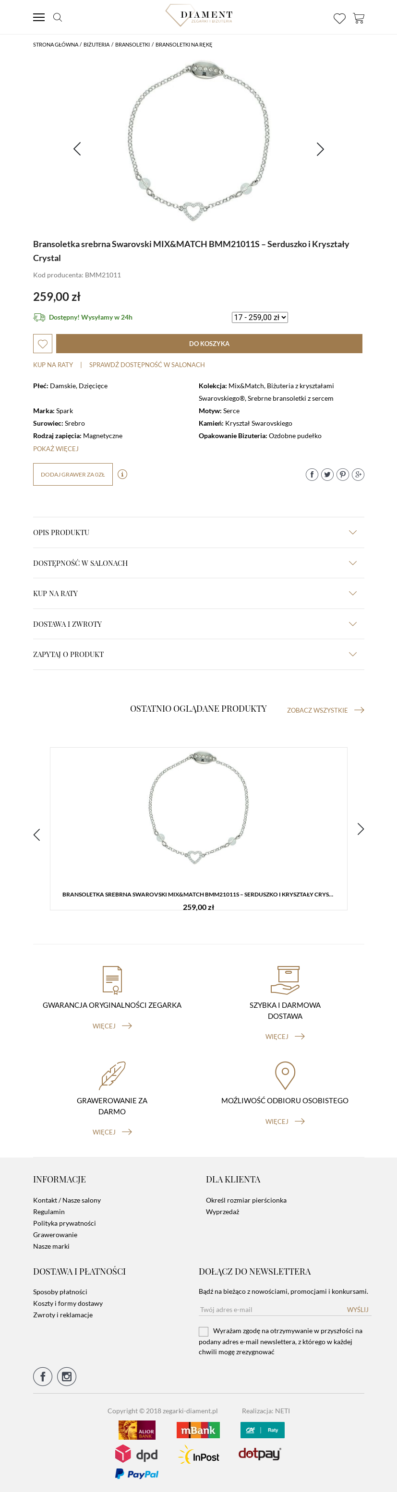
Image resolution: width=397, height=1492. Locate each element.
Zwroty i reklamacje (63, 1315)
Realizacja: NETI (266, 1411)
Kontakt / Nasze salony (67, 1200)
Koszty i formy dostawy (68, 1303)
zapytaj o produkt (195, 654)
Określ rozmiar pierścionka (246, 1200)
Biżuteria (96, 44)
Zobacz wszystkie (325, 710)
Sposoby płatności (60, 1292)
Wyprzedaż (222, 1211)
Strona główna (55, 44)
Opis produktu (195, 532)
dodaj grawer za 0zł (73, 474)
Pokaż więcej (56, 449)
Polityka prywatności (64, 1223)
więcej (112, 1026)
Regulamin (49, 1211)
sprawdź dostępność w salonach (147, 365)
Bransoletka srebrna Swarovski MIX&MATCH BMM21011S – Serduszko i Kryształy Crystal (200, 894)
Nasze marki (51, 1246)
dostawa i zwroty (195, 624)
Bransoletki (132, 44)
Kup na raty (53, 365)
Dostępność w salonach (195, 563)
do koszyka (209, 343)
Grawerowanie (55, 1234)
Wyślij (358, 1309)
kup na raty (195, 593)
